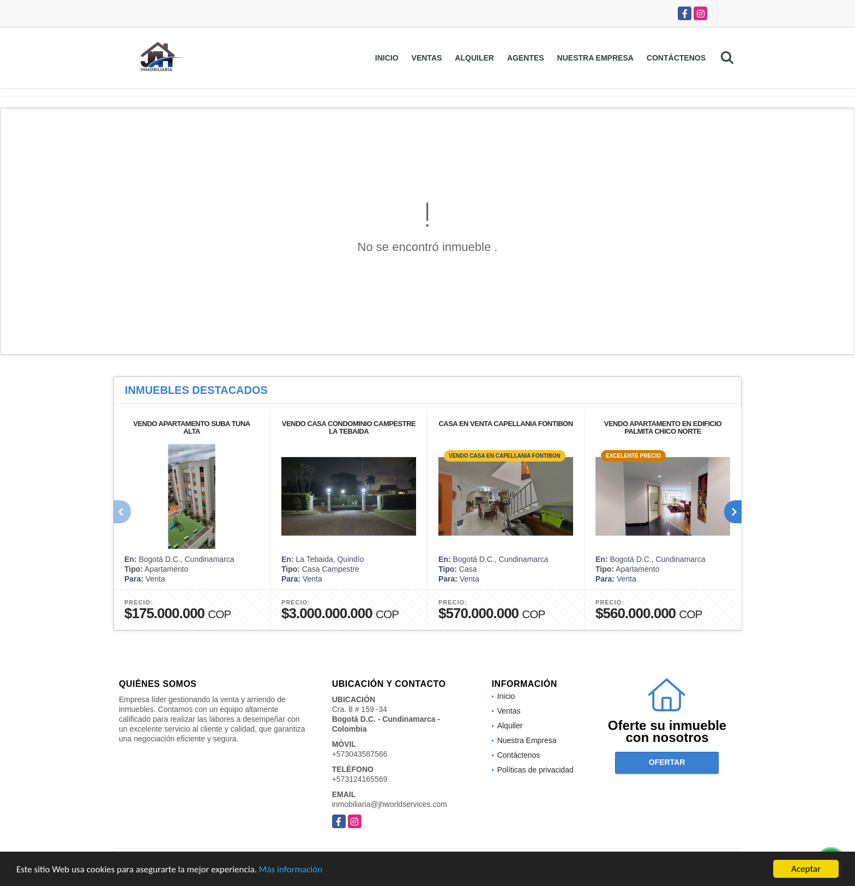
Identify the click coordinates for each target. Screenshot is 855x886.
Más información (290, 870)
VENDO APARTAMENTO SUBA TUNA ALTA (191, 427)
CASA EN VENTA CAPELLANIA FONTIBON (505, 424)
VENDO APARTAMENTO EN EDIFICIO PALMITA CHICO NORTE (662, 427)
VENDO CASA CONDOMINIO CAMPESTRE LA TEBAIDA (349, 427)
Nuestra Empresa (595, 57)
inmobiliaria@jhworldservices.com (389, 804)
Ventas (427, 57)
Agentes (525, 57)
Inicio (387, 57)
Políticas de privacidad (535, 769)
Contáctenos (676, 57)
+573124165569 (360, 779)
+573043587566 (360, 754)
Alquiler (474, 57)
